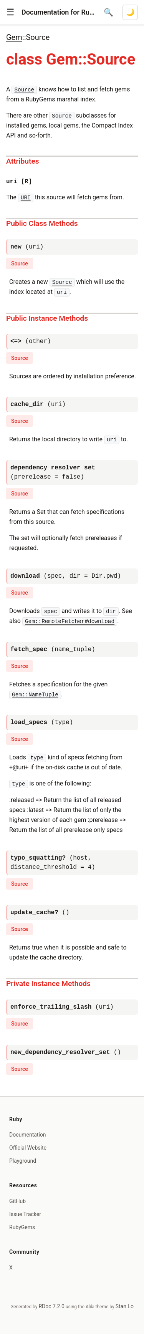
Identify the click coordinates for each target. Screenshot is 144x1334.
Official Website (27, 1148)
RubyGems (22, 1227)
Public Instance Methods (47, 318)
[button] (10, 12)
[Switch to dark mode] (130, 12)
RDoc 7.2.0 (51, 1306)
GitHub (17, 1201)
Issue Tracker (25, 1214)
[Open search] (108, 12)
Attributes (22, 161)
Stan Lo (125, 1306)
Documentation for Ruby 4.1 (58, 12)
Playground (22, 1161)
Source (19, 263)
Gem (14, 37)
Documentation (27, 1135)
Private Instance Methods (48, 983)
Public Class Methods (42, 223)
